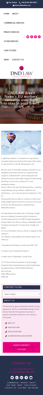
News (6, 60)
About (15, 14)
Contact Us (18, 60)
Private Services (11, 32)
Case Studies (10, 51)
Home (6, 14)
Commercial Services (14, 23)
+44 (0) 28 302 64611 (22, 369)
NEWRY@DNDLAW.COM (22, 372)
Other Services (11, 41)
